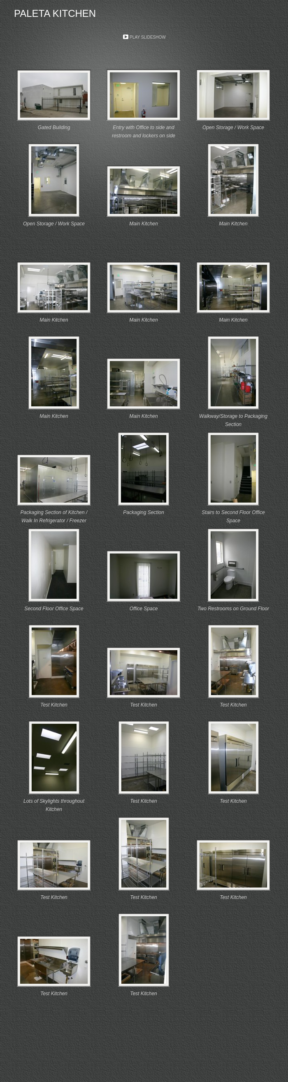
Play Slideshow (147, 37)
